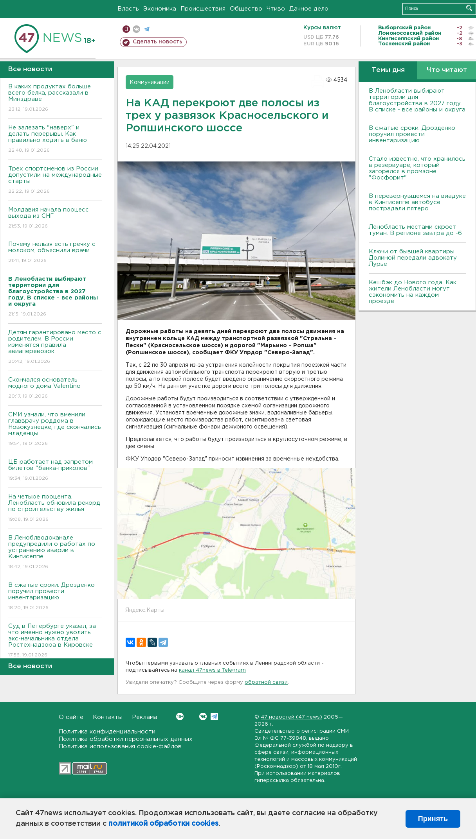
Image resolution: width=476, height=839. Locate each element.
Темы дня (388, 70)
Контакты (108, 717)
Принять (433, 819)
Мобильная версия (126, 29)
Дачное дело (308, 8)
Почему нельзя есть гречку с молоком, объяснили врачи (55, 253)
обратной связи (266, 682)
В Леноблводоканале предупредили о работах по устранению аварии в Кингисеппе (55, 552)
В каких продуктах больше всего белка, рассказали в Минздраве (55, 98)
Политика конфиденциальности (107, 731)
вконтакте (136, 29)
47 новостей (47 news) (291, 717)
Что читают (447, 70)
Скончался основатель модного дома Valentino (55, 388)
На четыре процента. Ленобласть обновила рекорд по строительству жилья (55, 508)
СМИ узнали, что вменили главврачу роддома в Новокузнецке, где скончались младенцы (55, 429)
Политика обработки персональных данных (126, 739)
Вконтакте (180, 716)
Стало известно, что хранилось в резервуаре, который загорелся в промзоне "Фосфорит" (417, 168)
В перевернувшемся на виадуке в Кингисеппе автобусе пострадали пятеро (417, 202)
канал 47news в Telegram (212, 670)
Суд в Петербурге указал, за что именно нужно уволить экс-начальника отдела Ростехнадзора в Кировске (55, 641)
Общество (246, 8)
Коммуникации (149, 82)
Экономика (159, 8)
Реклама (144, 717)
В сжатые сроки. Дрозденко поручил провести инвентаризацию (55, 597)
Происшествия (202, 8)
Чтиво (276, 8)
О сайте (71, 717)
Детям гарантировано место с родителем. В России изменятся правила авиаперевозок (55, 347)
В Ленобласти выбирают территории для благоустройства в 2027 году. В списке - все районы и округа (417, 100)
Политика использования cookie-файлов (120, 746)
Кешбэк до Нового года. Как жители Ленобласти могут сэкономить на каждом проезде (412, 292)
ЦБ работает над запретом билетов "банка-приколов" (55, 470)
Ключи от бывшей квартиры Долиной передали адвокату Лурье (413, 258)
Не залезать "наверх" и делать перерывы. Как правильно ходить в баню (55, 139)
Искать (469, 8)
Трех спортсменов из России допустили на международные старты (55, 180)
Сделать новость (157, 41)
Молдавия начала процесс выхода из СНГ (55, 218)
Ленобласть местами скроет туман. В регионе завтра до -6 (415, 230)
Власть (128, 8)
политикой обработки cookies (163, 824)
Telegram (214, 716)
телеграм (146, 29)
